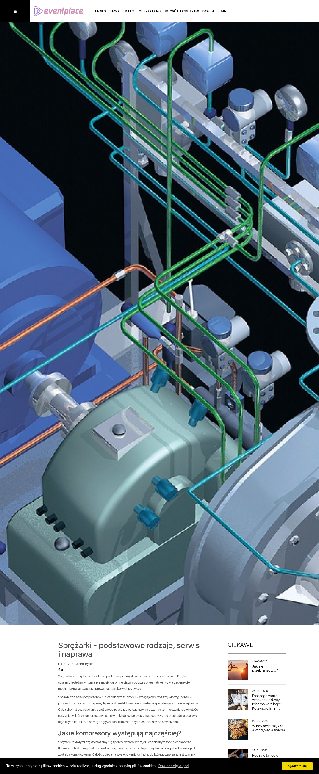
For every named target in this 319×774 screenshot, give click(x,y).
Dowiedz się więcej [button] (173, 766)
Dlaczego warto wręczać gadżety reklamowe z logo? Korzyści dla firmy (267, 702)
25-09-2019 (260, 721)
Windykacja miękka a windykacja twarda (268, 728)
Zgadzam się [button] (297, 766)
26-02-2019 (260, 690)
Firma (114, 11)
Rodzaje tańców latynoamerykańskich (269, 757)
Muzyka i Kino (150, 11)
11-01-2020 (260, 661)
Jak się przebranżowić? (265, 668)
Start (223, 11)
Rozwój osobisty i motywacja (189, 11)
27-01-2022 (260, 750)
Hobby (129, 11)
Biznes (100, 11)
